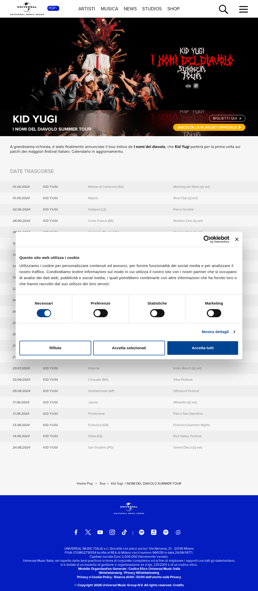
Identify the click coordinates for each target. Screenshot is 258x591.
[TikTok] (124, 532)
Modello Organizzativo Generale (102, 568)
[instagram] (112, 532)
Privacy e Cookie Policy (94, 577)
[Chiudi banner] (237, 239)
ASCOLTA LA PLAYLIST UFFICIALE (210, 127)
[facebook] (76, 532)
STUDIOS (152, 8)
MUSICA (109, 8)
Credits (178, 585)
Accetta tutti (203, 348)
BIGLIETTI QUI (227, 118)
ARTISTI (86, 8)
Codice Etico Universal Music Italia (154, 568)
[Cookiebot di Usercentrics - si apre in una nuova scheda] (207, 239)
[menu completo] (243, 9)
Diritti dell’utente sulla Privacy (158, 577)
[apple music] (153, 532)
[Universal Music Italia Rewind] (178, 532)
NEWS (130, 8)
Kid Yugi (35, 119)
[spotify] (141, 532)
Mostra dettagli (215, 332)
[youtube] (100, 532)
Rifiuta (55, 348)
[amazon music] (166, 532)
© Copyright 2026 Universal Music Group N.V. (108, 585)
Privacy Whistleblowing (141, 572)
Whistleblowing (110, 572)
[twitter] (88, 532)
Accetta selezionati (129, 348)
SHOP (173, 8)
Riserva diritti (124, 577)
